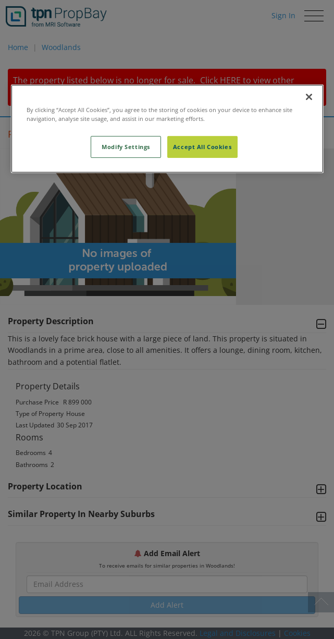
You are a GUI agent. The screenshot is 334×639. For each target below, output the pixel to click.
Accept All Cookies (202, 147)
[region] (167, 128)
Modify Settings (126, 147)
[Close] (309, 96)
